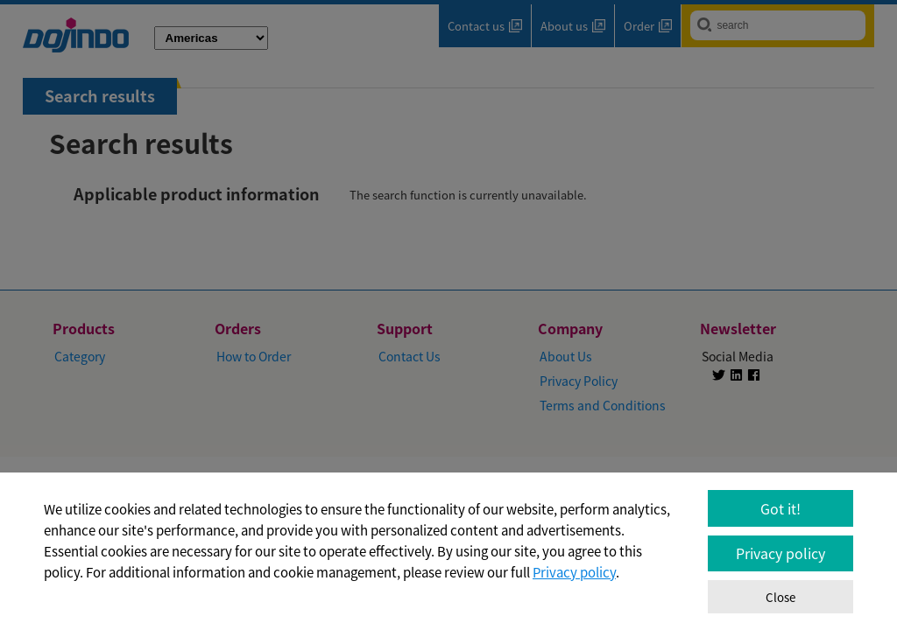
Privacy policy (574, 572)
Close (780, 597)
